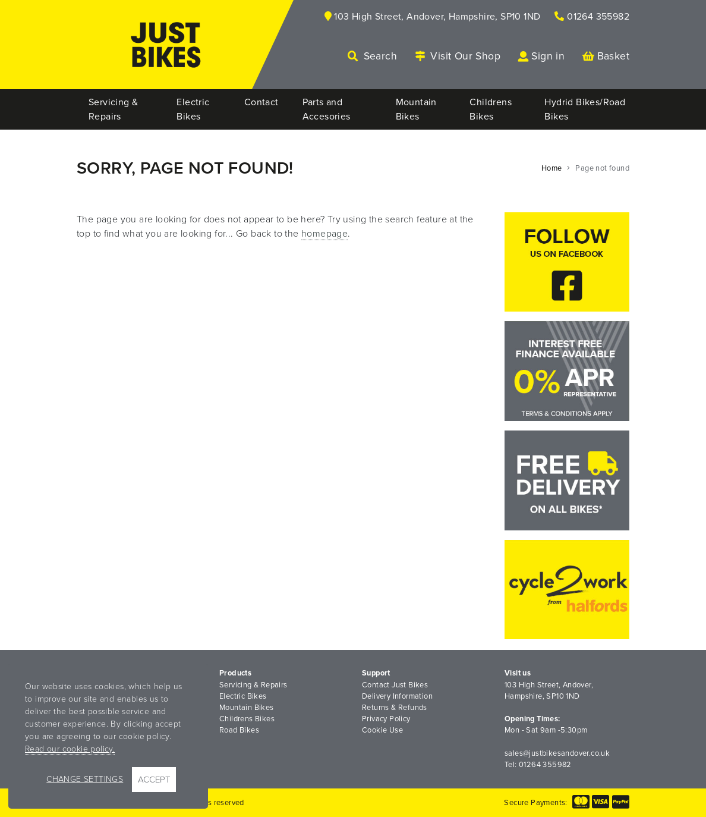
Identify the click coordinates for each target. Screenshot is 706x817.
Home (551, 168)
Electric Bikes (243, 696)
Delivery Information (397, 696)
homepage (324, 234)
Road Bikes (239, 730)
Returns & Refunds (394, 707)
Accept (154, 779)
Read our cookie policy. (70, 749)
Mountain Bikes (246, 707)
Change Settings (84, 779)
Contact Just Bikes (395, 685)
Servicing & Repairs (253, 685)
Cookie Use (382, 730)
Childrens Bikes (247, 719)
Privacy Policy (386, 719)
